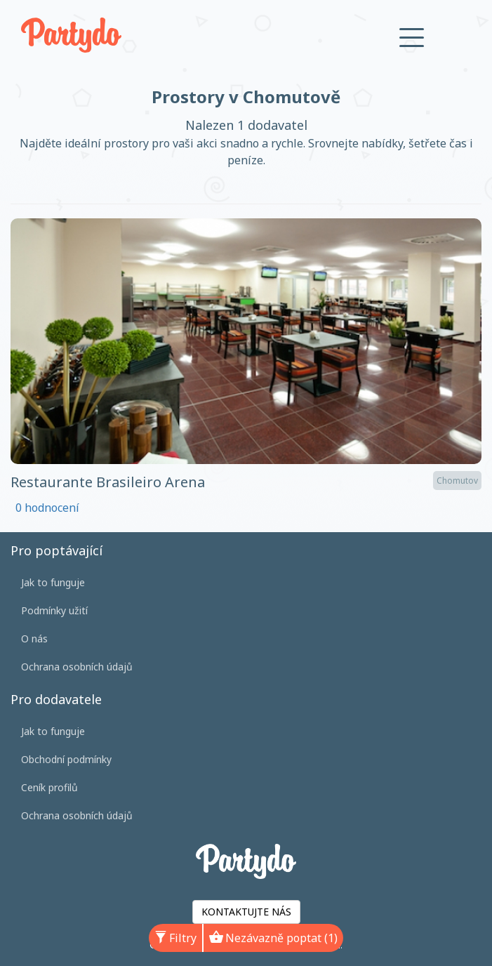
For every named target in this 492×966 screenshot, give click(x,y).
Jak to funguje (53, 582)
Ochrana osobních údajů (77, 666)
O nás (34, 638)
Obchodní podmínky (66, 759)
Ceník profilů (49, 787)
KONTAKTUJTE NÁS (246, 911)
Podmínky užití (54, 610)
